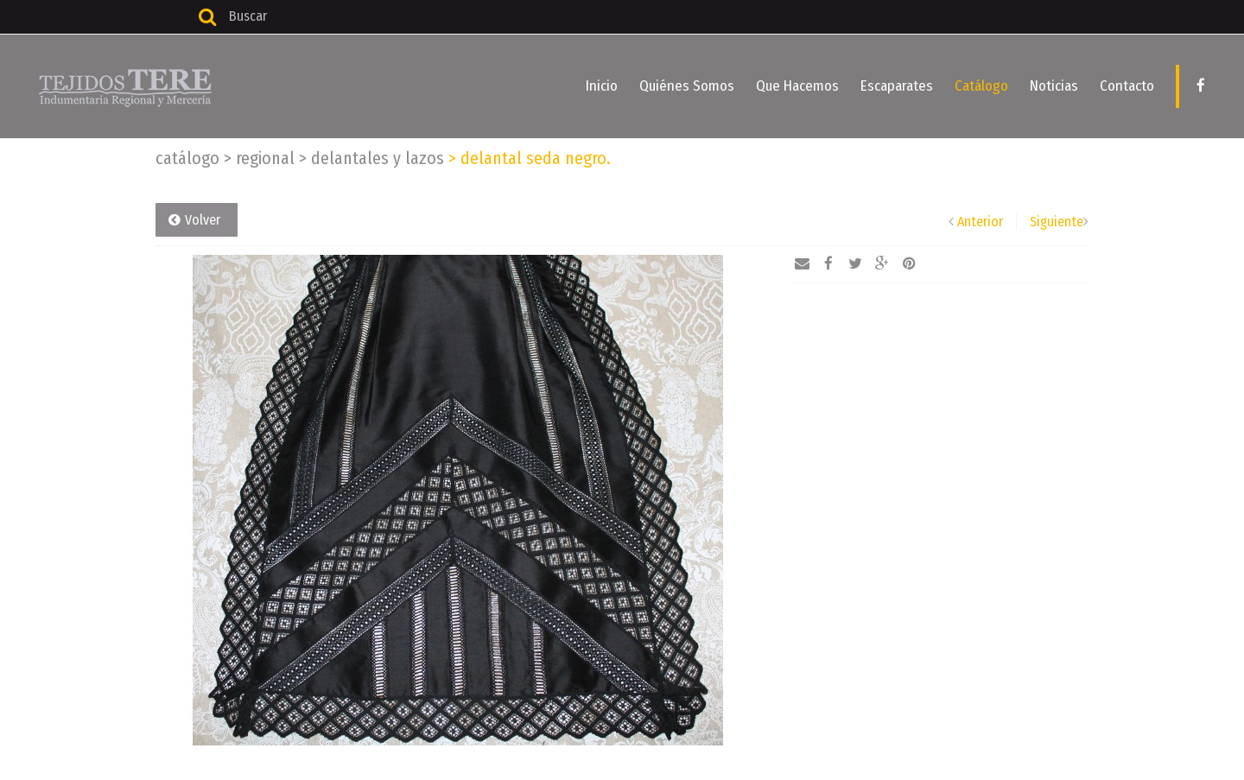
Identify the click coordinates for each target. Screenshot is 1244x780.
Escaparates (896, 86)
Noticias (1054, 86)
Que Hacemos (797, 86)
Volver (202, 220)
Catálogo (981, 86)
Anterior (980, 221)
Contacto (1127, 86)
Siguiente (1056, 221)
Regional (259, 158)
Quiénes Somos (686, 86)
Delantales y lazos (371, 158)
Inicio (602, 86)
